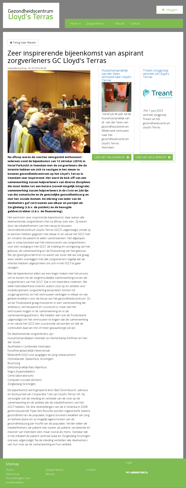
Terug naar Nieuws (23, 42)
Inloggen (169, 10)
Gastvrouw (13, 474)
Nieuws (120, 23)
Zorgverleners (95, 23)
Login (129, 462)
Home (75, 23)
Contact (135, 23)
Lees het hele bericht (109, 157)
